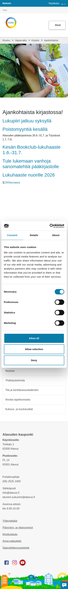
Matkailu (7, 3)
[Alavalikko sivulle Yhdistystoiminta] (61, 380)
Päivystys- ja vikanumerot (18, 527)
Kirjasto (35, 40)
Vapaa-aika (21, 40)
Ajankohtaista (51, 40)
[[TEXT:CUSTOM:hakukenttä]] (34, 10)
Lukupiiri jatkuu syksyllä (27, 120)
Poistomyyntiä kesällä (25, 129)
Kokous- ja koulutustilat (19, 409)
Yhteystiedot (10, 520)
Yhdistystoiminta (15, 380)
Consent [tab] (12, 235)
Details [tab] (34, 235)
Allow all (34, 338)
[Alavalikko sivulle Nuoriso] (61, 371)
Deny (34, 360)
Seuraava (14, 182)
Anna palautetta (12, 541)
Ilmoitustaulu (10, 534)
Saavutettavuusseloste (16, 547)
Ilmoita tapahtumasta (17, 399)
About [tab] (55, 235)
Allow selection (34, 349)
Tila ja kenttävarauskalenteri (22, 390)
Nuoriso (10, 370)
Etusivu (6, 40)
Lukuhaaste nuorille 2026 (29, 175)
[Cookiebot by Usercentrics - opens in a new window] (49, 226)
